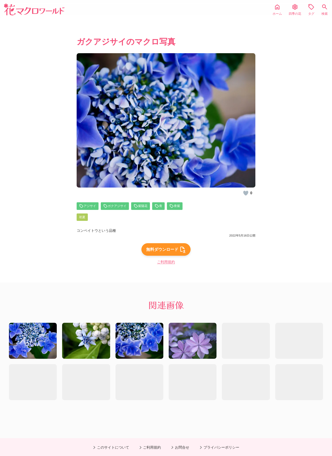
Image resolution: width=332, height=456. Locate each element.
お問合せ (182, 447)
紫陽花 (145, 206)
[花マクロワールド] (34, 9)
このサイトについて (113, 447)
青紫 (181, 206)
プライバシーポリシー (221, 447)
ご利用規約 (166, 268)
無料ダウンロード (166, 254)
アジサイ (88, 206)
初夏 (82, 218)
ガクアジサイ (118, 206)
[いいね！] (245, 193)
